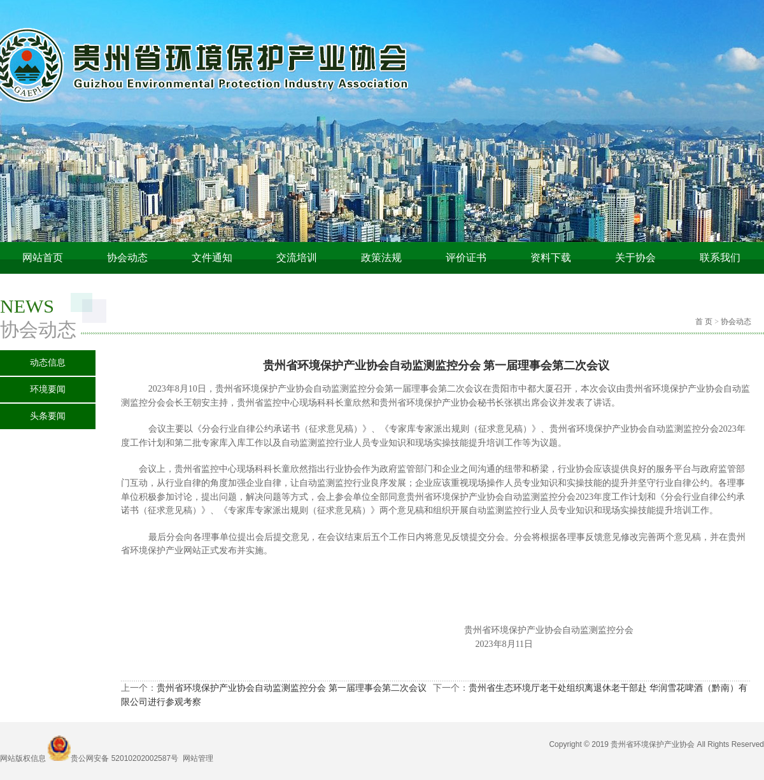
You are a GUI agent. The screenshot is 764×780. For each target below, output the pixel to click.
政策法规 (381, 257)
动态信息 (48, 362)
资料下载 (550, 257)
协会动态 (127, 257)
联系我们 (720, 257)
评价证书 (466, 257)
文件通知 (212, 257)
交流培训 (296, 257)
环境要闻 (48, 389)
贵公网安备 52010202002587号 (124, 758)
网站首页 (42, 257)
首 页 (703, 321)
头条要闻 (48, 416)
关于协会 (635, 257)
